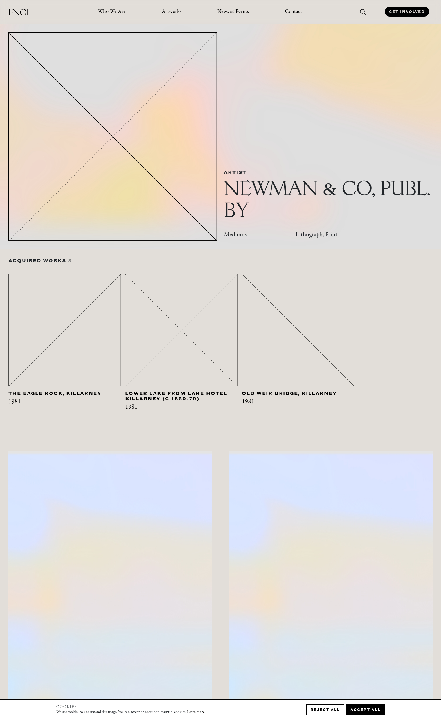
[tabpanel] (66, 350)
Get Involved (407, 12)
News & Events (233, 11)
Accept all (365, 710)
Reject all (325, 710)
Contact (293, 11)
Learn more (195, 712)
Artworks (171, 11)
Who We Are (112, 11)
